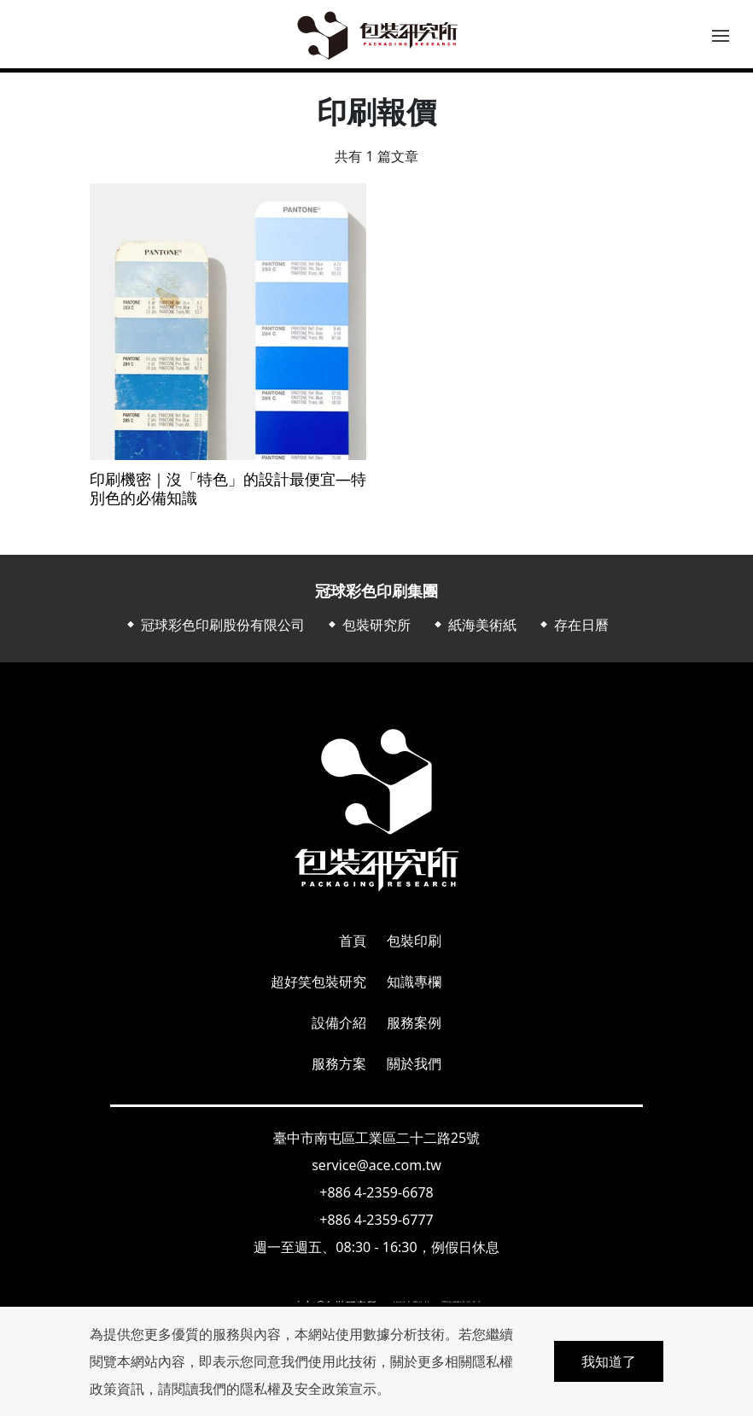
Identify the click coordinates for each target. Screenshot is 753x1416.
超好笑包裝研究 (318, 981)
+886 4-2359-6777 (376, 1219)
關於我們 (414, 1063)
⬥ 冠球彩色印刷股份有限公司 (214, 624)
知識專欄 (414, 981)
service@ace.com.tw (376, 1165)
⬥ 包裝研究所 (368, 624)
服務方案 (339, 1063)
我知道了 (608, 1361)
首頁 (352, 940)
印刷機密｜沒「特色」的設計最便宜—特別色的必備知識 (228, 488)
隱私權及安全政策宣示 (308, 1388)
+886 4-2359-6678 (376, 1192)
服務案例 (414, 1022)
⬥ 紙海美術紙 (474, 624)
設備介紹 (339, 1022)
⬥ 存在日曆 (573, 624)
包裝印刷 (414, 940)
